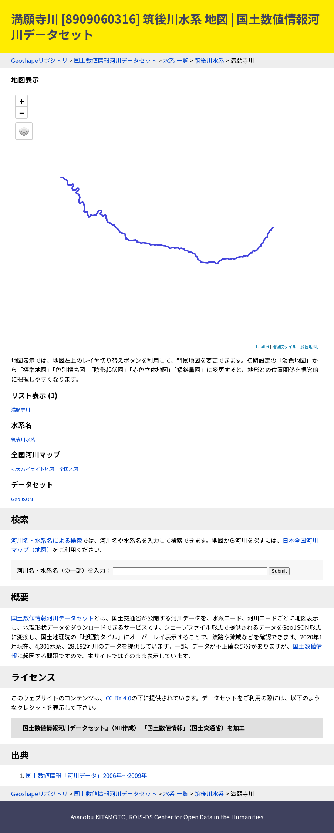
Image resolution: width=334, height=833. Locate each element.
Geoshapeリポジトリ (39, 60)
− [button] (21, 112)
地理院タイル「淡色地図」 (296, 346)
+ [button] (21, 101)
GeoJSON (22, 498)
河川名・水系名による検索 (46, 540)
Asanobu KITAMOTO (98, 816)
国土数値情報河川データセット (115, 60)
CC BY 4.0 (118, 697)
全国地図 (68, 469)
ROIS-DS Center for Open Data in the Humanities (196, 816)
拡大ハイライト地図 (32, 469)
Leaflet (262, 346)
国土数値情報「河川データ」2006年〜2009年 (86, 775)
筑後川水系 (209, 60)
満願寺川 (20, 409)
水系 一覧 (175, 60)
